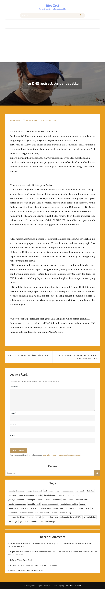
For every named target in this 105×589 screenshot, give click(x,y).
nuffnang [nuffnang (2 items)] (24, 508)
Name (13, 413)
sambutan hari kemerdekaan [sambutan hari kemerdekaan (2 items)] (21, 517)
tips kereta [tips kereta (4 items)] (23, 521)
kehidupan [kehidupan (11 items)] (31, 499)
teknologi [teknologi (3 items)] (13, 521)
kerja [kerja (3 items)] (48, 499)
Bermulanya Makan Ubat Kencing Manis (40, 565)
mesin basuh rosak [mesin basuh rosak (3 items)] (50, 504)
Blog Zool (52, 5)
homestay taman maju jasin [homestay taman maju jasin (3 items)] (30, 495)
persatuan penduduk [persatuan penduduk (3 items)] (74, 508)
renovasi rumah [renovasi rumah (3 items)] (26, 513)
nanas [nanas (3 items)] (82, 504)
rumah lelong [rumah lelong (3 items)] (65, 513)
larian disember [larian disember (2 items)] (82, 499)
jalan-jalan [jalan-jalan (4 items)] (75, 495)
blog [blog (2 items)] (57, 491)
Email (13, 424)
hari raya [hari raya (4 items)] (12, 495)
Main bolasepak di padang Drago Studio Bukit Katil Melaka (78, 357)
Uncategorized (30, 120)
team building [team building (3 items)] (90, 517)
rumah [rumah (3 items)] (54, 513)
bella (12, 560)
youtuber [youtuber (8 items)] (34, 521)
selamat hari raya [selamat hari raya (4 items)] (50, 517)
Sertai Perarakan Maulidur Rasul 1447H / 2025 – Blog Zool (34, 543)
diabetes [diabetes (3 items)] (90, 491)
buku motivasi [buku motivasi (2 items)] (67, 491)
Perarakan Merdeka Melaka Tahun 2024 (29, 355)
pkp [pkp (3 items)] (87, 508)
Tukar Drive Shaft (24, 560)
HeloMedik (15, 565)
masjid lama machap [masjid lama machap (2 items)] (17, 504)
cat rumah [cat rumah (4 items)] (80, 491)
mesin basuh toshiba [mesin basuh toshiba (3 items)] (69, 504)
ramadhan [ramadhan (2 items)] (13, 513)
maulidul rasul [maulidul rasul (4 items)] (34, 504)
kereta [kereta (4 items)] (40, 499)
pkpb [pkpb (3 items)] (93, 508)
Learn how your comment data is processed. (62, 455)
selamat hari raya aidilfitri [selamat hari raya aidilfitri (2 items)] (71, 517)
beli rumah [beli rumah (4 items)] (48, 491)
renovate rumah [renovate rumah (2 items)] (42, 513)
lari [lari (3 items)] (64, 499)
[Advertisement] (52, 44)
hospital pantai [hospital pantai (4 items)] (50, 495)
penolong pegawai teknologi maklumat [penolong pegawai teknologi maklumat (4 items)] (47, 508)
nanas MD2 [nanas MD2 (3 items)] (13, 508)
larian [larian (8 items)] (71, 499)
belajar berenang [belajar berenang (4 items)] (34, 491)
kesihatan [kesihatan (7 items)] (57, 499)
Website (13, 436)
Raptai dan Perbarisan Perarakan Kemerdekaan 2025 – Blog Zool (37, 552)
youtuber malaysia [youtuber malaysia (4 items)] (48, 521)
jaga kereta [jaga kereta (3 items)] (64, 495)
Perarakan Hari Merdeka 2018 (30, 570)
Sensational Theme (73, 585)
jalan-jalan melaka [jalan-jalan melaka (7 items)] (16, 499)
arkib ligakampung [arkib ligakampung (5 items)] (16, 491)
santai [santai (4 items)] (38, 517)
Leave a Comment (48, 120)
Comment (14, 387)
